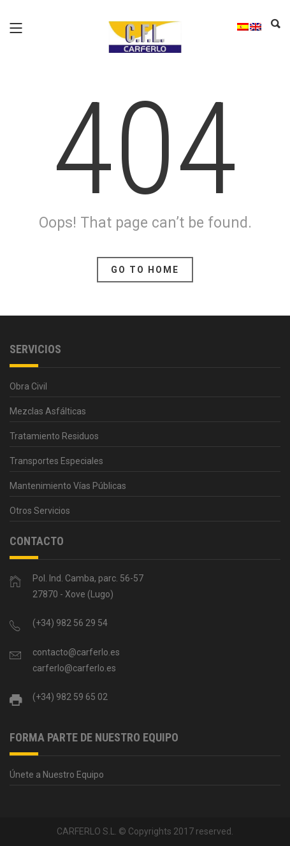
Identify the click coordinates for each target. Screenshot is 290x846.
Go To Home (145, 270)
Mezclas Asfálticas (48, 411)
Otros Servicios (40, 511)
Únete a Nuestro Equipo (57, 774)
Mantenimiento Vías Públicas (68, 486)
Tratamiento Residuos (54, 436)
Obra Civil (28, 386)
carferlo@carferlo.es (74, 668)
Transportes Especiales (56, 461)
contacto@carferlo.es (76, 652)
